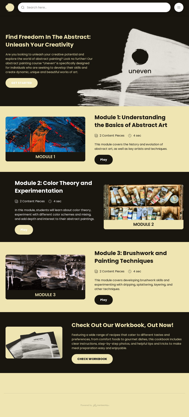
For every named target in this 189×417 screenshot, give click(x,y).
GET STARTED (21, 83)
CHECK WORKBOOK (92, 370)
